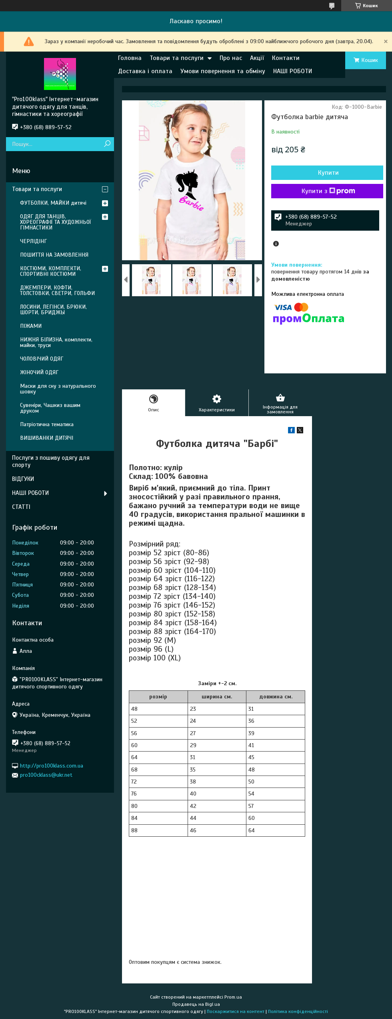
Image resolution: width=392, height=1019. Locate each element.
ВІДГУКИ (23, 479)
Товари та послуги (177, 58)
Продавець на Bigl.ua (196, 1004)
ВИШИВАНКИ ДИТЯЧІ (46, 438)
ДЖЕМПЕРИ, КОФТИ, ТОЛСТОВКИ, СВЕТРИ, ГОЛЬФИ (57, 290)
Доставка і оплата (145, 71)
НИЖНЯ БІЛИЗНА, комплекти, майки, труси (56, 342)
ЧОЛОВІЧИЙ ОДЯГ (41, 358)
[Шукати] (107, 144)
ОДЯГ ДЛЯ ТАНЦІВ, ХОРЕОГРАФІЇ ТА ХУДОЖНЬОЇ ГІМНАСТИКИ (55, 222)
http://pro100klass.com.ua (51, 765)
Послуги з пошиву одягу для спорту (51, 461)
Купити (328, 173)
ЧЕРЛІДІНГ (33, 241)
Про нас (231, 58)
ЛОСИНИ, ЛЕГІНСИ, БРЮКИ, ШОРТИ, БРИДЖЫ (53, 309)
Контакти (286, 58)
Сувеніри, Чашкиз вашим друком (50, 408)
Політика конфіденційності (298, 1011)
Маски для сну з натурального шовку (58, 389)
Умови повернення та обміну (222, 71)
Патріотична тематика (47, 424)
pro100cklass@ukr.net (46, 775)
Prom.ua (233, 997)
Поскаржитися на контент (235, 1011)
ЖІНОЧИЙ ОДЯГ (39, 372)
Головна (130, 58)
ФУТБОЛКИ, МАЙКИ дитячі (53, 202)
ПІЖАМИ (31, 326)
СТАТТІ (21, 506)
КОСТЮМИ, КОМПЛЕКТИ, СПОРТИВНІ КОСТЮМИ (50, 271)
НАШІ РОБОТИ (292, 71)
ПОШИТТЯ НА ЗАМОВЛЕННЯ (54, 254)
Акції (257, 58)
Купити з (328, 191)
